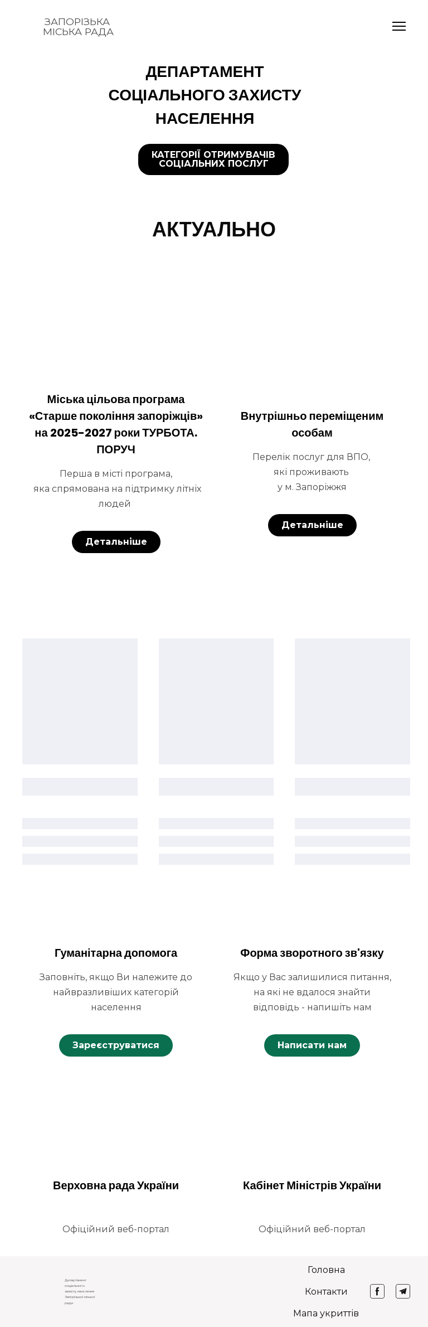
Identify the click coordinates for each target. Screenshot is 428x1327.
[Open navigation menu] (399, 26)
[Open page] (116, 334)
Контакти (326, 1291)
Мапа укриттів (326, 1313)
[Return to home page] (32, 26)
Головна (326, 1270)
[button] (213, 159)
